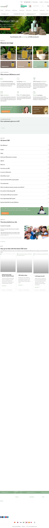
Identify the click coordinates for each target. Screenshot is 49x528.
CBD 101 (2, 165)
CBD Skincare (14, 10)
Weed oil (31, 507)
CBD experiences (45, 505)
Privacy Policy (17, 508)
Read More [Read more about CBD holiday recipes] (20, 290)
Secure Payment (18, 503)
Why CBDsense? (4, 149)
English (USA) (28, 2)
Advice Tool (44, 504)
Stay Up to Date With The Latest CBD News (10, 207)
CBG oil (31, 503)
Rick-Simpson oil (32, 501)
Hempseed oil (32, 500)
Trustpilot (3, 132)
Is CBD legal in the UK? (40, 281)
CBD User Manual (45, 509)
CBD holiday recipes (22, 280)
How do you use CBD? (5, 173)
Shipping (17, 504)
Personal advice (45, 502)
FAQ (16, 500)
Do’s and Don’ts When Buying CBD (8, 196)
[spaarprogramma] (45, 114)
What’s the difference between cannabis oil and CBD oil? (14, 192)
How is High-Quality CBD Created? (8, 203)
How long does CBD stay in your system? (10, 199)
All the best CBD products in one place (9, 161)
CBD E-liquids (21, 10)
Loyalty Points (44, 501)
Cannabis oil (32, 504)
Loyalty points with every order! (37, 112)
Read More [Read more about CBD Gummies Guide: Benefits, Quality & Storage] (4, 291)
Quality (2, 153)
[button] (24, 149)
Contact (16, 505)
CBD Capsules (7, 10)
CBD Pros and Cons (44, 507)
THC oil (31, 505)
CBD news (31, 508)
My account (17, 498)
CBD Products (28, 10)
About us (17, 501)
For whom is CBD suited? (6, 176)
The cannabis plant (5, 188)
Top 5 (47, 10)
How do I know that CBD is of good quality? (11, 184)
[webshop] (30, 6)
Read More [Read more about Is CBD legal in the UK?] (37, 292)
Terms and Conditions (19, 510)
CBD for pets (35, 10)
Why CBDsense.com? (45, 499)
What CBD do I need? (5, 180)
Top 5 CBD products (44, 511)
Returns (16, 507)
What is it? (2, 169)
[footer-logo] (4, 497)
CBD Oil (1, 10)
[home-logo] (4, 6)
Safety (2, 157)
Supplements (42, 10)
